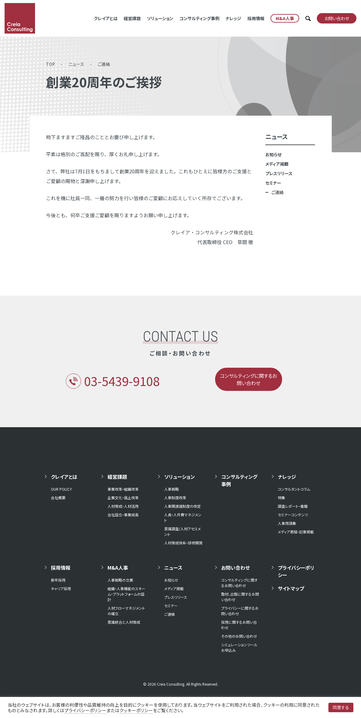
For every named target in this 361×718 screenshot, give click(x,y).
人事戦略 (171, 489)
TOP (50, 64)
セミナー (273, 183)
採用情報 (255, 18)
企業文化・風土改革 (123, 497)
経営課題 (132, 18)
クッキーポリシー (136, 710)
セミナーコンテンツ (293, 514)
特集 (281, 497)
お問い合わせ (235, 567)
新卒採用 (58, 580)
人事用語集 (287, 523)
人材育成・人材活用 (123, 506)
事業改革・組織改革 (123, 489)
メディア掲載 (276, 164)
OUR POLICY (61, 489)
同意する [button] (341, 707)
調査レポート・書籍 (293, 506)
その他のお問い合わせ (239, 636)
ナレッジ (233, 18)
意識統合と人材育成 (124, 622)
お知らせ (273, 154)
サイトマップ (291, 588)
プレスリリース (278, 173)
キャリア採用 (61, 588)
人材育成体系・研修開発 (183, 542)
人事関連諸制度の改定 (182, 506)
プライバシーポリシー (296, 571)
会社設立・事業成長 (123, 514)
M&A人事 (118, 567)
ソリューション (160, 18)
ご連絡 (104, 64)
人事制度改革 (175, 497)
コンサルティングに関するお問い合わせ (239, 582)
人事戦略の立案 (120, 580)
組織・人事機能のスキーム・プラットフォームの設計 (126, 594)
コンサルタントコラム (294, 489)
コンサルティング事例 (199, 18)
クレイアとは (106, 18)
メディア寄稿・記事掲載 (296, 531)
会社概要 (58, 497)
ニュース (76, 64)
